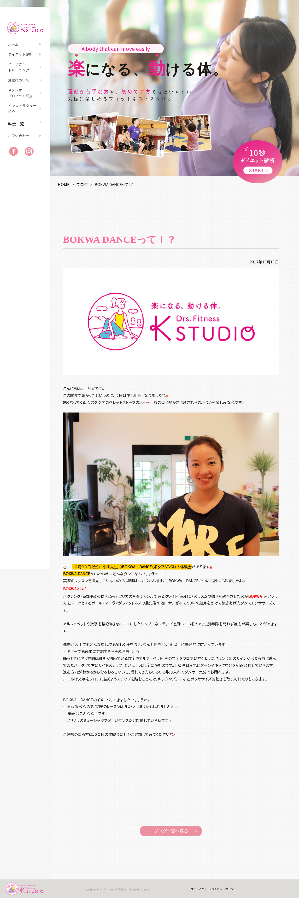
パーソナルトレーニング (18, 67)
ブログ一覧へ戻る (171, 831)
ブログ (82, 184)
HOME (64, 184)
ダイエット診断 (20, 54)
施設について (18, 80)
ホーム (13, 44)
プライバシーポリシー (221, 890)
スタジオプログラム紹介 (20, 93)
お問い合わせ (18, 138)
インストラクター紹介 (22, 109)
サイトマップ (196, 890)
